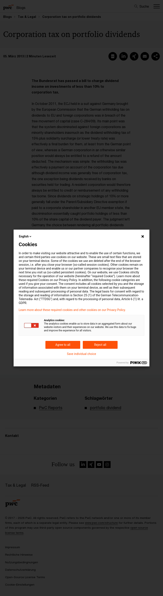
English (25, 236)
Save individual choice (81, 354)
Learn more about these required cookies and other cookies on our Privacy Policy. (72, 310)
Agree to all (62, 344)
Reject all (100, 344)
